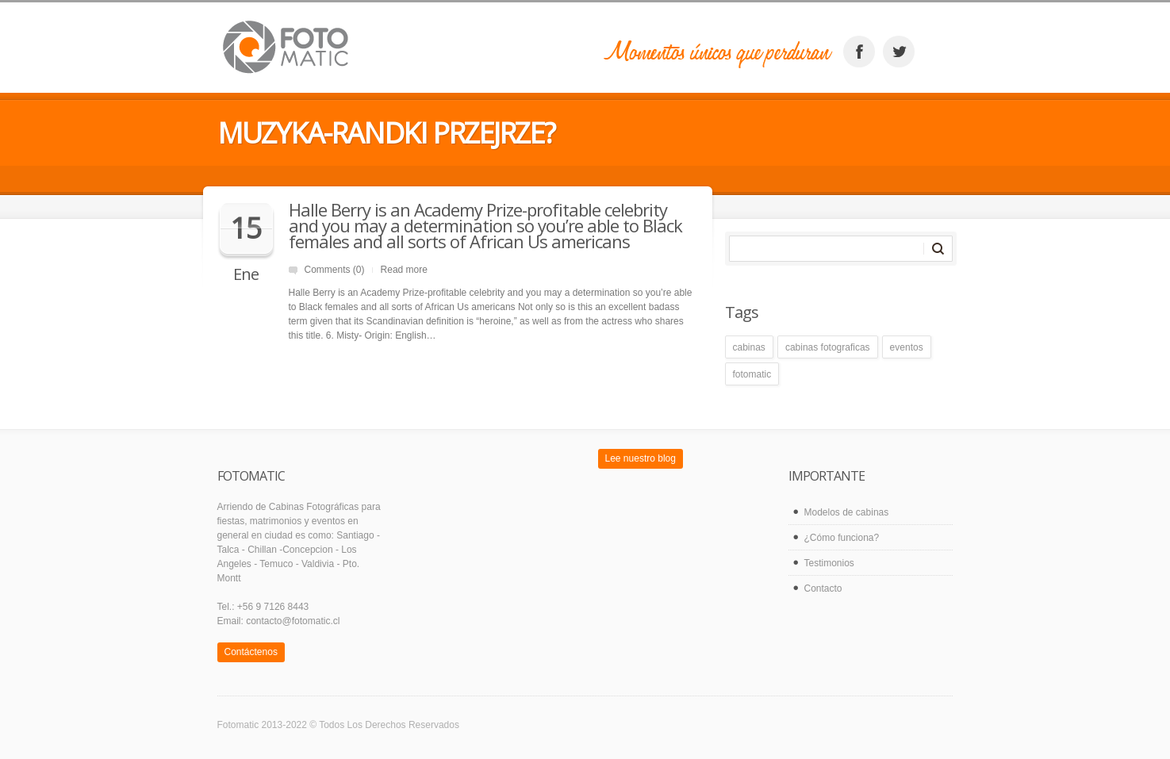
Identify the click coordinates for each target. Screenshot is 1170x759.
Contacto (823, 588)
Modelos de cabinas (846, 512)
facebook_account (859, 51)
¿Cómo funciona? (842, 537)
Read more (404, 269)
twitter (899, 51)
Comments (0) (335, 269)
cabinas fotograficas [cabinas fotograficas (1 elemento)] (827, 347)
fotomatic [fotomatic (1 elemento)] (752, 374)
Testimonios (829, 563)
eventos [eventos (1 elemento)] (906, 347)
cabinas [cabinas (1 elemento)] (749, 347)
